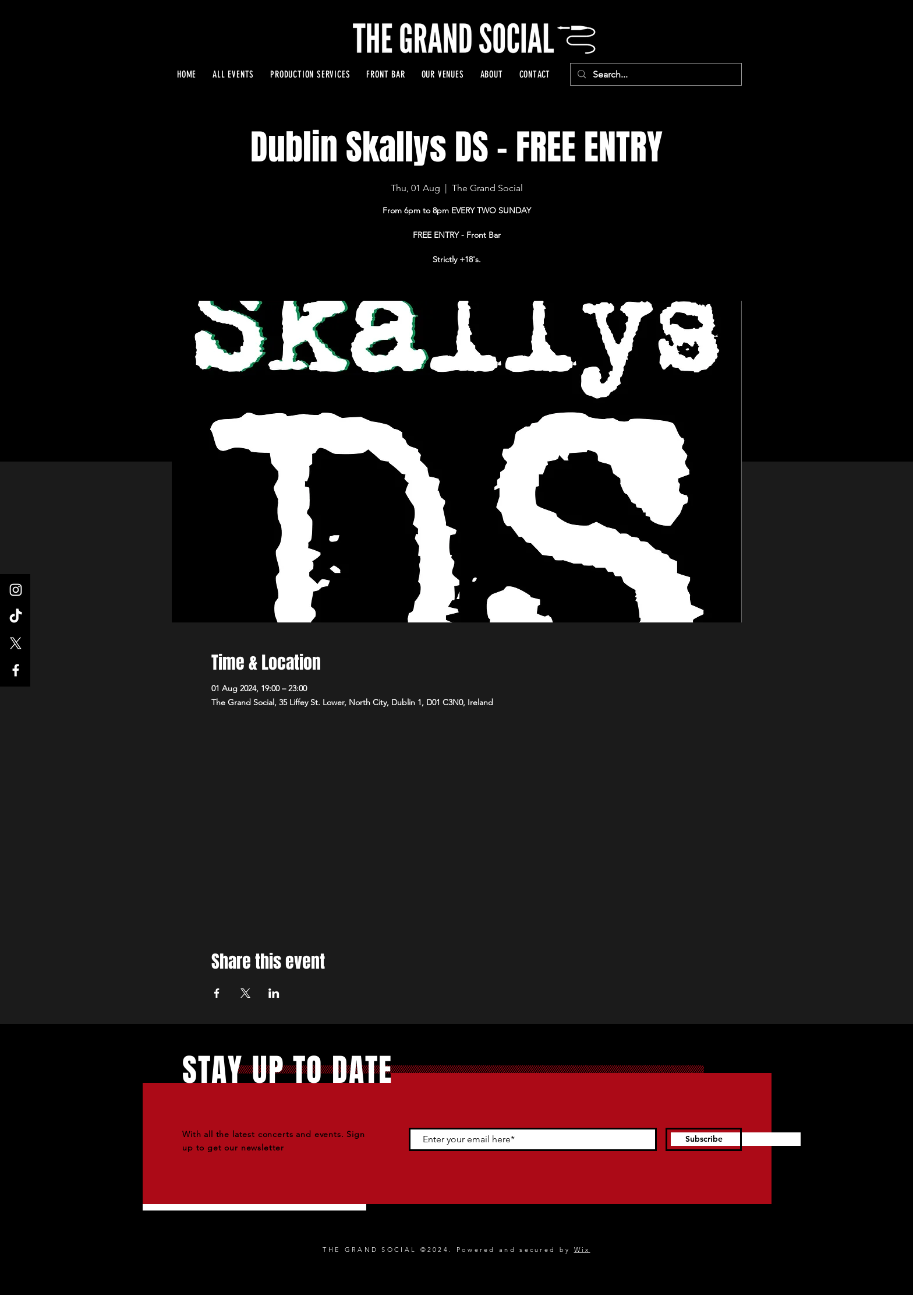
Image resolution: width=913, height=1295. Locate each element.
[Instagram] (16, 590)
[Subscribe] (704, 1139)
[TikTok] (16, 616)
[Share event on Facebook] (216, 993)
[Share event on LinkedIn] (273, 993)
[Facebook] (16, 670)
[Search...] (655, 75)
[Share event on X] (245, 993)
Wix (582, 1249)
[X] (16, 643)
